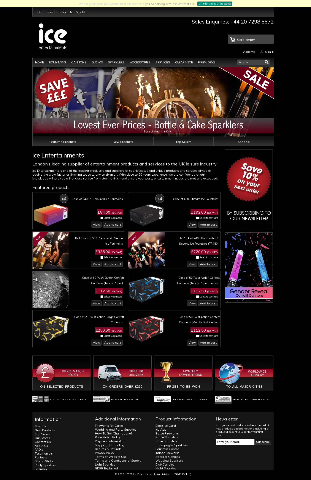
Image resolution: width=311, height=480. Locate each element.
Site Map (82, 12)
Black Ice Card (166, 426)
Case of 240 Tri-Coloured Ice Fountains (97, 199)
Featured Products (62, 142)
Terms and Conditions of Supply (118, 461)
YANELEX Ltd (182, 474)
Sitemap (41, 469)
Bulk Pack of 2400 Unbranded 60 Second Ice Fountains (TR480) (198, 240)
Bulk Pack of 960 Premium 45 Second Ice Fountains (100, 240)
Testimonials (44, 453)
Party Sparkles (45, 465)
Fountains (57, 62)
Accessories (140, 62)
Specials (244, 142)
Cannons (78, 62)
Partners (41, 457)
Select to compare (113, 217)
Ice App (161, 429)
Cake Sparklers (166, 441)
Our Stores (45, 12)
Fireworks (207, 62)
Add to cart (112, 225)
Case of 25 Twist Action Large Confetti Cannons (99, 319)
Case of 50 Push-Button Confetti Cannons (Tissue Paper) (103, 280)
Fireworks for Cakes (109, 426)
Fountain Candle (167, 449)
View (96, 225)
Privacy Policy (104, 453)
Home (39, 62)
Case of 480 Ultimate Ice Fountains (196, 199)
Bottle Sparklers (167, 437)
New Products (123, 142)
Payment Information (110, 441)
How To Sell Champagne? (113, 433)
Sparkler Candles (168, 457)
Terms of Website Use (111, 457)
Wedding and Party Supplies (115, 429)
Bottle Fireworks (167, 433)
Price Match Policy (108, 437)
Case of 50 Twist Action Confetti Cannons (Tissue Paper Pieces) (198, 280)
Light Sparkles (105, 464)
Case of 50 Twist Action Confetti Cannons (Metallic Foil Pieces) (199, 319)
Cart (246, 40)
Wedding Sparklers (169, 461)
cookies (94, 4)
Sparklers (116, 62)
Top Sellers (183, 142)
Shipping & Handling (109, 445)
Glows (97, 62)
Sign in (269, 51)
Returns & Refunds (108, 449)
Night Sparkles (166, 468)
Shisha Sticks (44, 461)
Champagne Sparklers (172, 445)
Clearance (184, 62)
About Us (41, 446)
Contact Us (64, 12)
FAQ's (39, 450)
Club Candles (165, 464)
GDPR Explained (106, 468)
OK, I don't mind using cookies (214, 3)
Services (163, 62)
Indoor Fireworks (167, 453)
